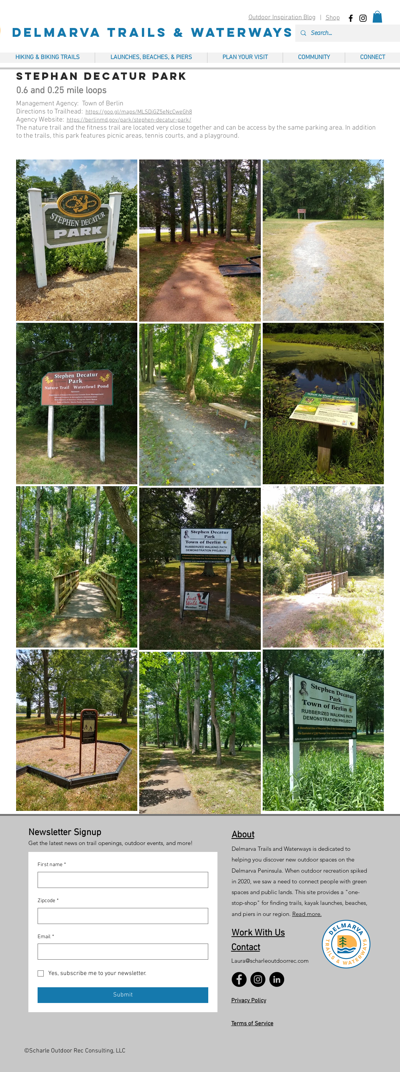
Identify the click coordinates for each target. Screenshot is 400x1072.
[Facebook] (239, 979)
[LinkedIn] (276, 979)
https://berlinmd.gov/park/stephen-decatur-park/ (129, 120)
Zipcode (48, 901)
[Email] (120, 951)
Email (46, 937)
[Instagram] (257, 979)
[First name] (120, 880)
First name (52, 865)
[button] (377, 17)
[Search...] (353, 33)
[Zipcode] (120, 916)
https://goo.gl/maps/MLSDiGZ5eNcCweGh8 (139, 112)
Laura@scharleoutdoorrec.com (270, 960)
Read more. (307, 913)
